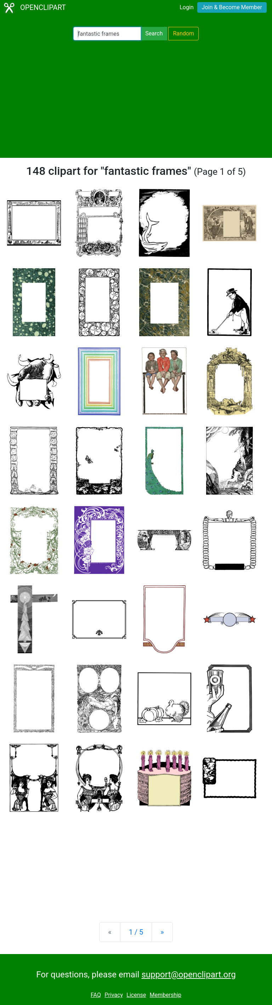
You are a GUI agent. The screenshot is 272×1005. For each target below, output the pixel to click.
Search (154, 33)
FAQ (96, 995)
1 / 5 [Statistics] (136, 932)
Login (186, 7)
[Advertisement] (136, 99)
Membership (165, 995)
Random (183, 33)
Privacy (113, 995)
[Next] (162, 932)
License (136, 995)
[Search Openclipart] (107, 33)
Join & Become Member (232, 7)
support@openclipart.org (188, 975)
